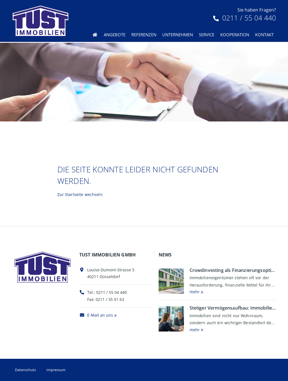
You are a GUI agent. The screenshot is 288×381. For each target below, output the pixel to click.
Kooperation (234, 34)
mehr (195, 291)
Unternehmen (177, 34)
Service (206, 34)
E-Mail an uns (96, 315)
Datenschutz (25, 369)
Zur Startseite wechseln (80, 194)
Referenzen (143, 34)
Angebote (114, 34)
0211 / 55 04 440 (244, 17)
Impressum (56, 369)
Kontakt (264, 34)
